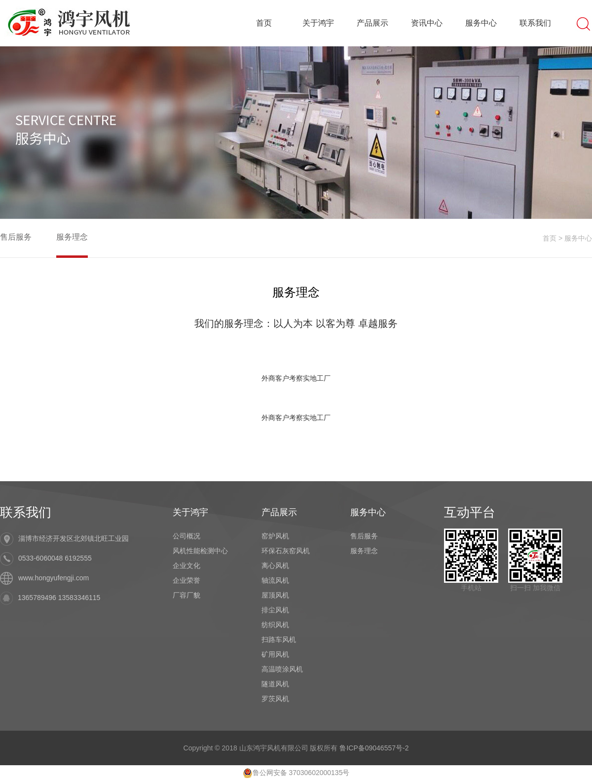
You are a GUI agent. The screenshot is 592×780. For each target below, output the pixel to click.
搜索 (583, 23)
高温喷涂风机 (282, 669)
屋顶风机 (275, 595)
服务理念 (72, 237)
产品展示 (372, 23)
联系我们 (535, 23)
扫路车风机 (278, 639)
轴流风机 (275, 580)
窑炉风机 (275, 536)
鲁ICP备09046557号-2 (373, 748)
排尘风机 (275, 610)
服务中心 (481, 23)
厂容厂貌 (186, 595)
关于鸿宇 (318, 23)
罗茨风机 (275, 699)
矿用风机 (275, 654)
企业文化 (186, 565)
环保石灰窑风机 (285, 551)
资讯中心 (427, 23)
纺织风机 (275, 625)
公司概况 (186, 536)
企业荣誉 (186, 580)
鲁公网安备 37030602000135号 (296, 773)
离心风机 (275, 565)
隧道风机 (275, 684)
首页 (264, 23)
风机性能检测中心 (200, 551)
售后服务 (16, 237)
